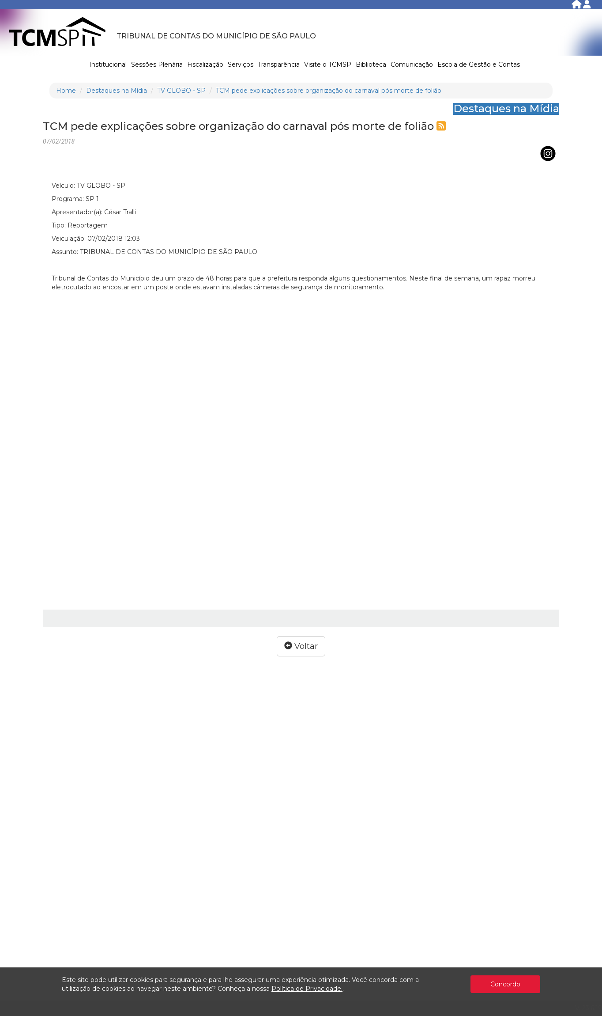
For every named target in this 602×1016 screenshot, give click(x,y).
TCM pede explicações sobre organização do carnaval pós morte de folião (328, 91)
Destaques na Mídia (116, 91)
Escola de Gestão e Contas (478, 64)
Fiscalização (205, 64)
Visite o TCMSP (327, 64)
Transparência (279, 64)
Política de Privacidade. (306, 989)
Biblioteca (371, 64)
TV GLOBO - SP (181, 91)
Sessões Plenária (157, 64)
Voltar (301, 646)
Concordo (505, 984)
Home (66, 91)
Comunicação (412, 64)
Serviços (240, 64)
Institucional (108, 64)
